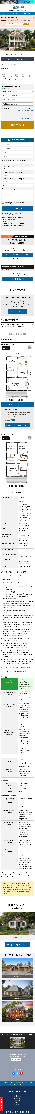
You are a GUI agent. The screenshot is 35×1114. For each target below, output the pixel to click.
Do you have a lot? (8, 166)
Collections (19, 1082)
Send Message (17, 208)
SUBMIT (26, 24)
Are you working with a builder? (12, 172)
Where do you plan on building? (13, 179)
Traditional (17, 1104)
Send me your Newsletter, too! (14, 203)
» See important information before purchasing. (16, 667)
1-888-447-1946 (17, 10)
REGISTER (23, 13)
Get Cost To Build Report (17, 255)
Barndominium (17, 1096)
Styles (12, 1082)
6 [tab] (24, 53)
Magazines (28, 1082)
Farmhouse (17, 1100)
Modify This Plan (17, 312)
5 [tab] (21, 53)
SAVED (16, 13)
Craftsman (13, 64)
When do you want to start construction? (15, 160)
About (16, 1084)
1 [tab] (10, 53)
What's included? (6, 88)
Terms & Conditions (14, 20)
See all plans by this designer (17, 944)
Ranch (17, 1102)
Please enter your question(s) (12, 189)
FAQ (11, 1084)
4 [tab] (19, 53)
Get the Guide (17, 279)
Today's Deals (2, 1104)
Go (22, 1059)
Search (5, 1082)
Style (7, 64)
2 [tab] (13, 53)
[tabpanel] (17, 39)
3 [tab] (16, 53)
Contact (22, 1084)
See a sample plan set (17, 576)
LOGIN (29, 13)
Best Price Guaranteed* (25, 111)
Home (2, 64)
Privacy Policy (26, 20)
